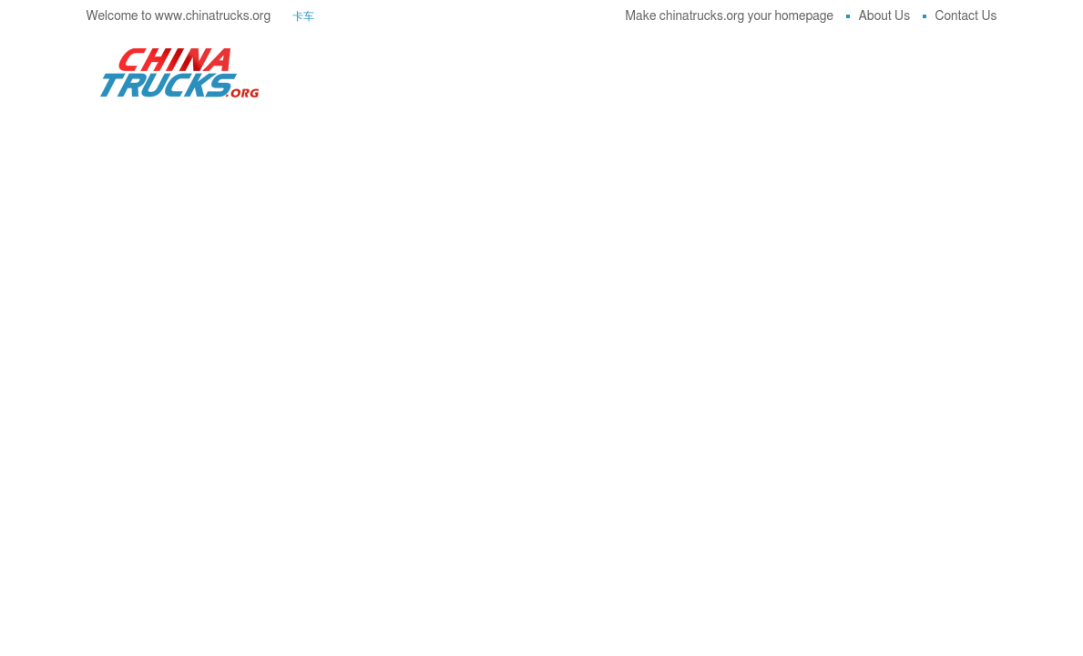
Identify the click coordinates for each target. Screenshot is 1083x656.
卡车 (303, 16)
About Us (878, 16)
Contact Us (960, 16)
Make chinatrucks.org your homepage (729, 16)
